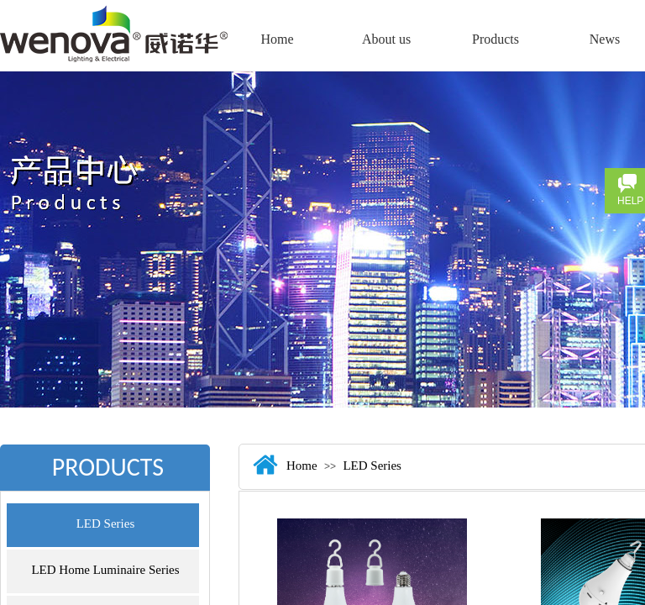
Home (276, 39)
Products (495, 39)
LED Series (105, 523)
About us (386, 39)
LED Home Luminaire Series (105, 569)
